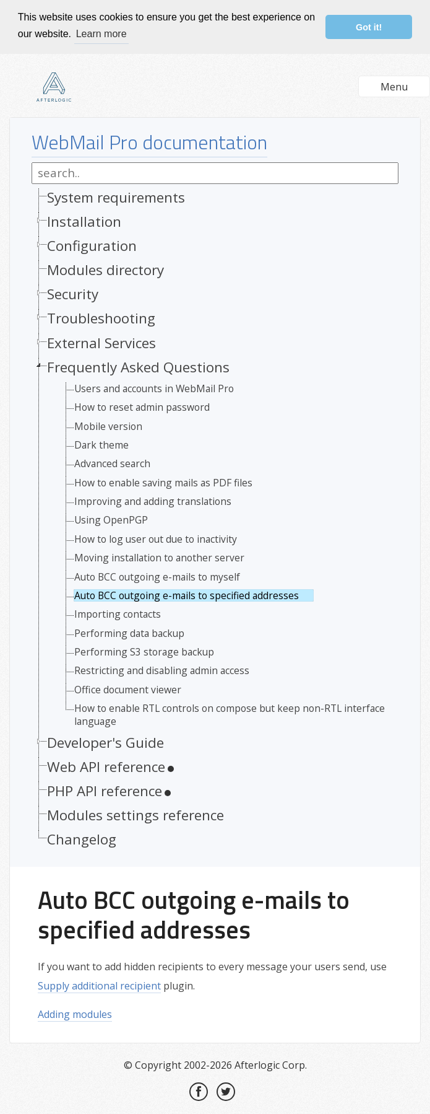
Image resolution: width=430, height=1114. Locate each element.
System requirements (116, 197)
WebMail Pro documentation (149, 141)
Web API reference (106, 766)
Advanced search (112, 463)
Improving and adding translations (152, 500)
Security (72, 293)
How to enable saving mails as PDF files (163, 481)
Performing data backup (129, 632)
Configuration (92, 245)
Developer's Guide (105, 742)
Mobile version (108, 425)
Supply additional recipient (99, 985)
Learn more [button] (101, 34)
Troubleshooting (101, 318)
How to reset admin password (142, 406)
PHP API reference (104, 790)
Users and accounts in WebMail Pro (154, 388)
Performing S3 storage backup (144, 651)
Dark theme (101, 444)
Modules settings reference (135, 814)
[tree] (215, 521)
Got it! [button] (369, 27)
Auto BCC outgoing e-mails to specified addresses (186, 595)
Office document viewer (127, 689)
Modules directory (105, 269)
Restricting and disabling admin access (161, 670)
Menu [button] (394, 86)
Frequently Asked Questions (138, 366)
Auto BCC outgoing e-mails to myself (157, 575)
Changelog (81, 839)
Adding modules (75, 1013)
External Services (101, 342)
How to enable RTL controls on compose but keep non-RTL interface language (229, 714)
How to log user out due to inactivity (155, 538)
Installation (84, 221)
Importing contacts (117, 613)
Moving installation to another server (159, 557)
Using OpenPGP (111, 519)
